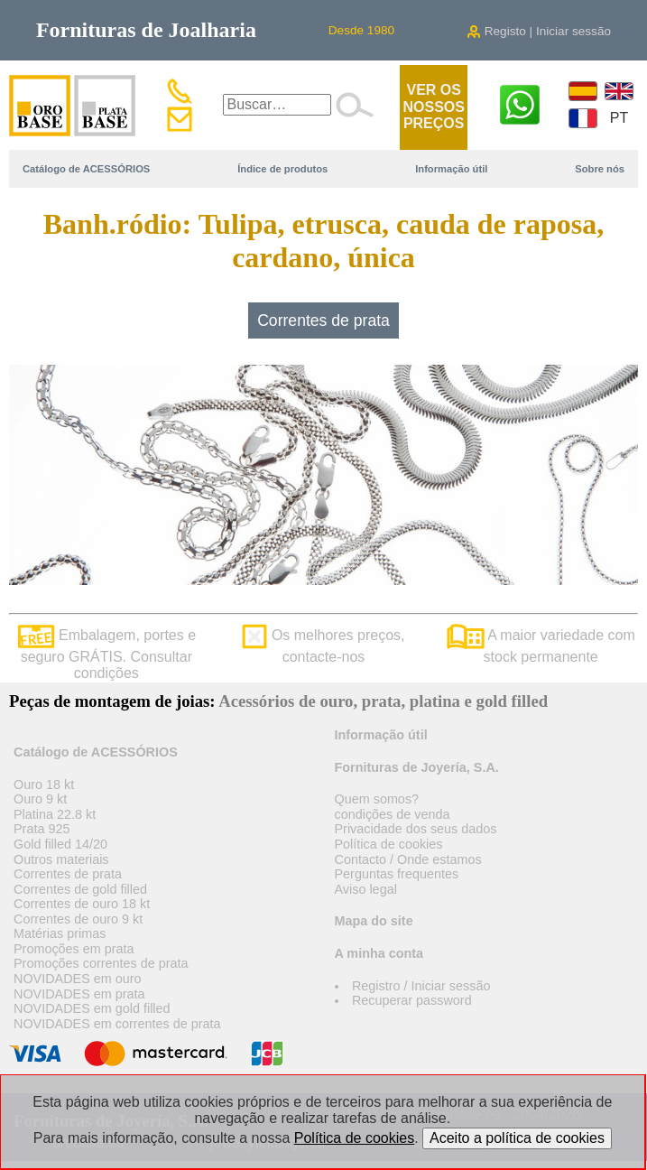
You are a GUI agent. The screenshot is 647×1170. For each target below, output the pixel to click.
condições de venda (392, 814)
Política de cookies (389, 844)
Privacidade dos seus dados (416, 829)
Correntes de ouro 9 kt (78, 919)
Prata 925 (41, 829)
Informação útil (451, 168)
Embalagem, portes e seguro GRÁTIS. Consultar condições (107, 654)
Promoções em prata (74, 949)
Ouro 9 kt (40, 799)
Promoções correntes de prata (101, 963)
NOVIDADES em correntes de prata (117, 1024)
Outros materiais (61, 859)
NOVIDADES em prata (79, 994)
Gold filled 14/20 (60, 844)
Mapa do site (374, 921)
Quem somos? (377, 799)
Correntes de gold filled (80, 889)
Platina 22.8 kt (55, 814)
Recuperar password (412, 1000)
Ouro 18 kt (44, 784)
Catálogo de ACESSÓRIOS (86, 168)
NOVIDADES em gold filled (92, 1008)
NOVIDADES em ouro (78, 978)
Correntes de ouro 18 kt (82, 903)
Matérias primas (60, 933)
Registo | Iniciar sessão (539, 31)
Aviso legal (366, 889)
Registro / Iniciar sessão (421, 986)
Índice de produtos (282, 168)
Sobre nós (599, 168)
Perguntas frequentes (397, 874)
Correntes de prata (323, 320)
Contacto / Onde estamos (408, 859)
